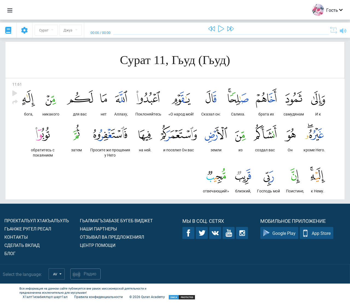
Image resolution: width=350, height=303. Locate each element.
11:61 (17, 84)
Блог (10, 253)
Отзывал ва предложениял (112, 237)
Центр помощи (97, 245)
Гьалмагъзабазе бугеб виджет (116, 220)
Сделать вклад (22, 245)
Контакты (16, 237)
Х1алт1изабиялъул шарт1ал (45, 297)
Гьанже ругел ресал (27, 229)
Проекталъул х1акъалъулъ (36, 220)
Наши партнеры (98, 229)
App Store (316, 233)
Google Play (279, 233)
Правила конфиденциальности (98, 297)
